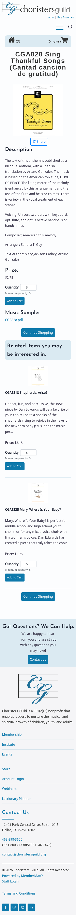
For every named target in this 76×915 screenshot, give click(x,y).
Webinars (9, 788)
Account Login (13, 779)
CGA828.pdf (14, 320)
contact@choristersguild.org (24, 854)
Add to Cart (14, 301)
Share (39, 141)
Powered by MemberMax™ (22, 875)
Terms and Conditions (19, 893)
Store (6, 769)
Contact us (38, 659)
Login (50, 17)
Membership (12, 734)
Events (7, 754)
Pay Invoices (65, 17)
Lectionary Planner (16, 798)
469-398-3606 (12, 839)
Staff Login (10, 881)
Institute (8, 744)
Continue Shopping (38, 332)
